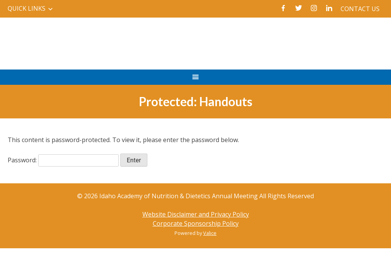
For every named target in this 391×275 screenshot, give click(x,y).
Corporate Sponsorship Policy (196, 223)
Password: (63, 160)
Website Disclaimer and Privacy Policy (195, 214)
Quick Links (26, 8)
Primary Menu (195, 80)
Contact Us (360, 9)
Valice (210, 233)
